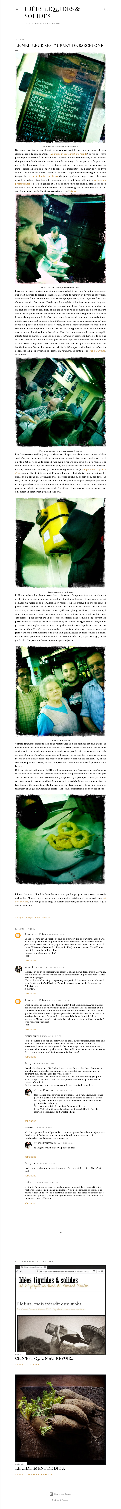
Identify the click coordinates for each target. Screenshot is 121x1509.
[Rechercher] (104, 9)
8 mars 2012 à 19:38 (63, 1090)
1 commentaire (32, 1364)
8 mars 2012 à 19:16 (45, 1063)
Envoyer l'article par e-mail (38, 917)
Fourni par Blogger (60, 1494)
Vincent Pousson (34, 967)
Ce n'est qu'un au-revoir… (44, 1358)
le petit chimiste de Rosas (43, 176)
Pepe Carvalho (97, 350)
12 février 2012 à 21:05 (51, 1036)
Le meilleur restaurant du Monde (68, 153)
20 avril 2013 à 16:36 (43, 1127)
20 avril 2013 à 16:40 (63, 1143)
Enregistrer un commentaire (39, 1474)
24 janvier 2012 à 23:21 (59, 934)
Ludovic (29, 1182)
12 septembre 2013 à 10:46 (46, 1182)
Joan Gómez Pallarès (36, 934)
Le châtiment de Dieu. (40, 1468)
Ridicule (72, 191)
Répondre (30, 960)
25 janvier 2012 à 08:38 (59, 1000)
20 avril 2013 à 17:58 (46, 1163)
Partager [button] (19, 917)
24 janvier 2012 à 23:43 (55, 967)
